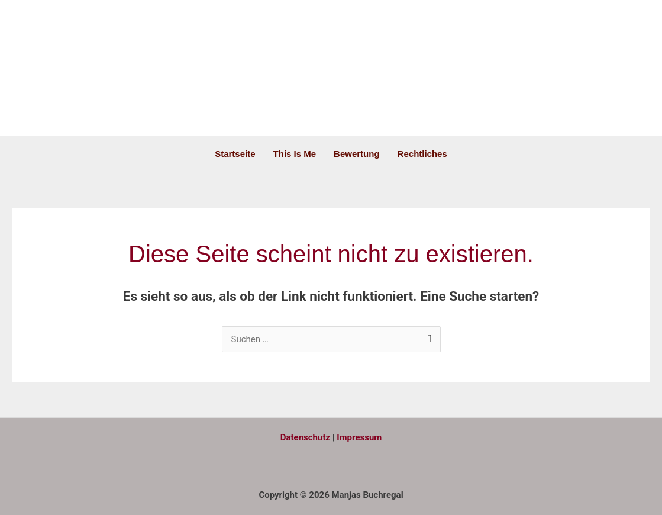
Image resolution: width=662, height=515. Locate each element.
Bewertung (357, 154)
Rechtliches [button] (422, 154)
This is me (295, 154)
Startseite (235, 154)
